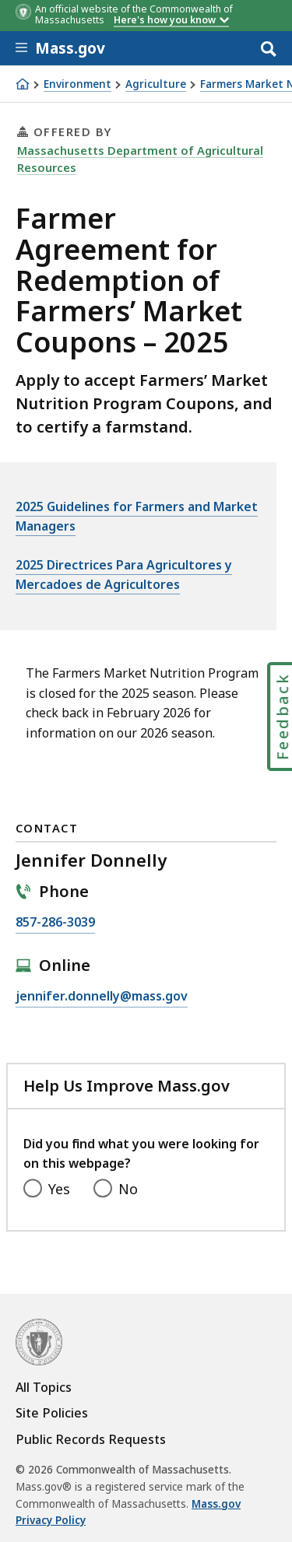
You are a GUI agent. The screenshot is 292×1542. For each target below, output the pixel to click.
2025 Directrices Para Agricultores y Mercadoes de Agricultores (124, 575)
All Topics (44, 1387)
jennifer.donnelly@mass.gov (102, 997)
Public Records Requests (91, 1439)
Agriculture (155, 84)
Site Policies (52, 1412)
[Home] (22, 84)
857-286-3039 (55, 923)
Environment (77, 84)
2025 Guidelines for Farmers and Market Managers (137, 516)
